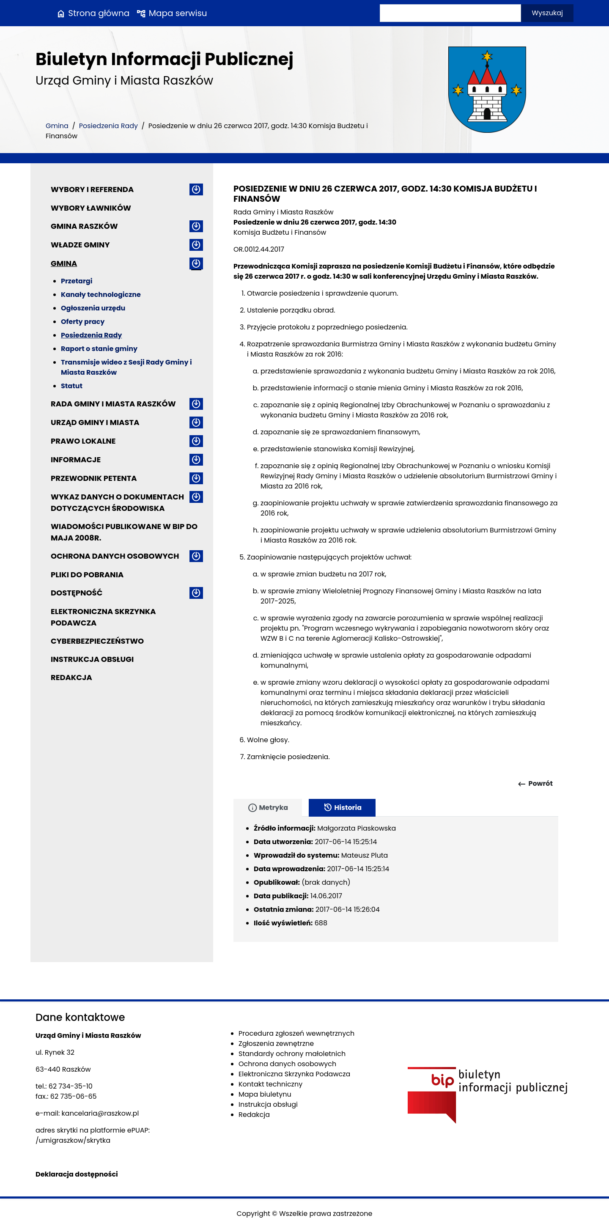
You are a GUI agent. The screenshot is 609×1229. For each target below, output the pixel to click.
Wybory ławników (91, 208)
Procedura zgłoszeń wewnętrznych (296, 1033)
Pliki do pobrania (87, 574)
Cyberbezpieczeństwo (97, 641)
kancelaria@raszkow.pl (100, 1113)
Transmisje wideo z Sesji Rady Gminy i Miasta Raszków (126, 367)
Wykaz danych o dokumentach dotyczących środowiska (117, 502)
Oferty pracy (82, 321)
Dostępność (76, 592)
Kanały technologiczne (101, 294)
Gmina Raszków (84, 226)
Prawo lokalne (83, 441)
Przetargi (76, 281)
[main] (395, 484)
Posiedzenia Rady (108, 126)
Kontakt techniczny (270, 1084)
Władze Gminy (80, 244)
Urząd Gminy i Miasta (95, 422)
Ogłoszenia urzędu (93, 308)
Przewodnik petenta (94, 478)
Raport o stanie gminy (99, 349)
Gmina (57, 126)
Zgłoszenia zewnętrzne (276, 1043)
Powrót (535, 784)
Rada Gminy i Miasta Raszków (113, 403)
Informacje (76, 459)
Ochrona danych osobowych (115, 556)
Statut (71, 386)
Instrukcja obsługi (92, 659)
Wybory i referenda (92, 189)
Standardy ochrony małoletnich (292, 1054)
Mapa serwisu (171, 13)
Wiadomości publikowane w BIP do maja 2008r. (124, 532)
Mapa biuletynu (265, 1094)
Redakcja (71, 677)
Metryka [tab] (267, 808)
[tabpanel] (395, 879)
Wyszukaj (547, 13)
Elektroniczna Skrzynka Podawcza (103, 617)
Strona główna (92, 13)
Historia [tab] (342, 808)
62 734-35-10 (71, 1086)
